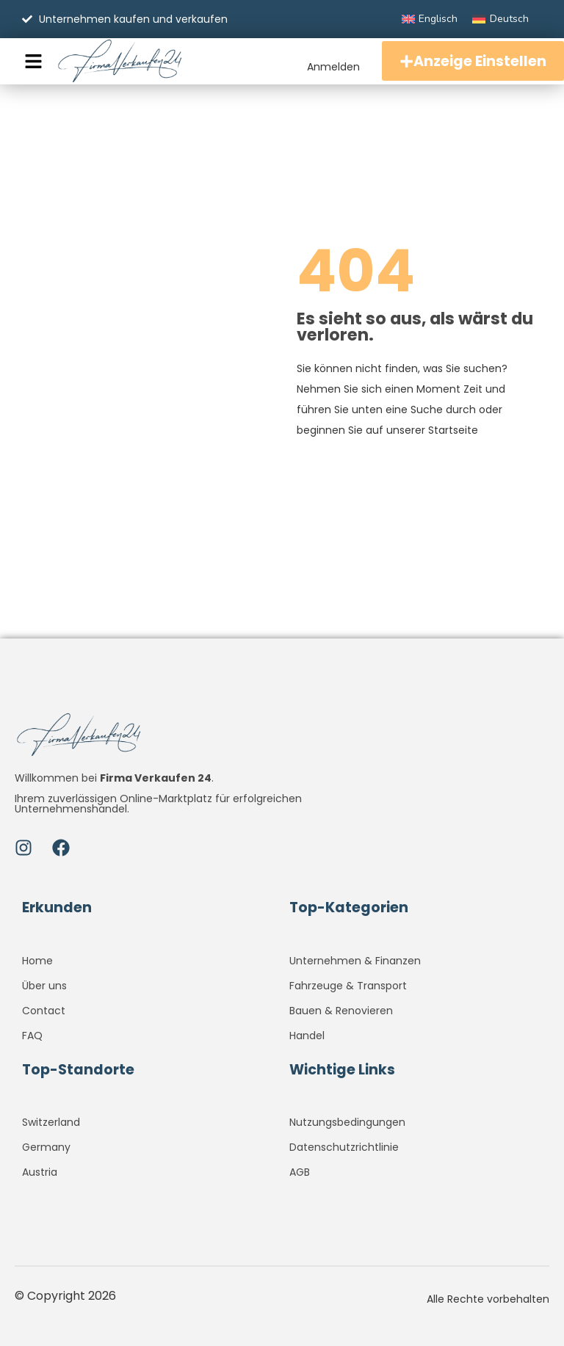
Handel (307, 1035)
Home (37, 960)
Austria (39, 1172)
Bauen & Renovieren (341, 1010)
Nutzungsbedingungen (347, 1122)
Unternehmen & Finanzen (355, 960)
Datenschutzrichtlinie (344, 1147)
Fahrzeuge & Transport (348, 985)
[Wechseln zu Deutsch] (500, 19)
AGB (299, 1172)
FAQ (32, 1035)
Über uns (44, 985)
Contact (43, 1010)
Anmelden (324, 65)
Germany (46, 1147)
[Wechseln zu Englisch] (430, 19)
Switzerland (51, 1122)
